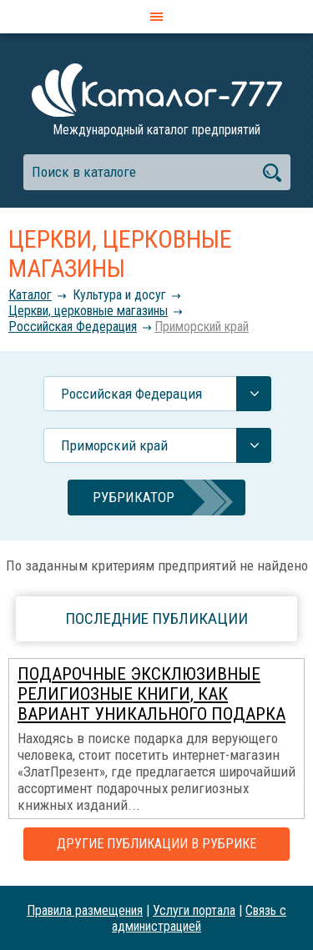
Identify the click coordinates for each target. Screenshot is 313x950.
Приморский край (201, 326)
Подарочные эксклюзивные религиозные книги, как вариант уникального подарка (151, 694)
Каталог (30, 295)
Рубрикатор (133, 497)
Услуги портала (194, 910)
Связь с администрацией (199, 918)
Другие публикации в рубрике (156, 844)
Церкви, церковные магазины (88, 311)
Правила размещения (85, 910)
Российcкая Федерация (72, 326)
